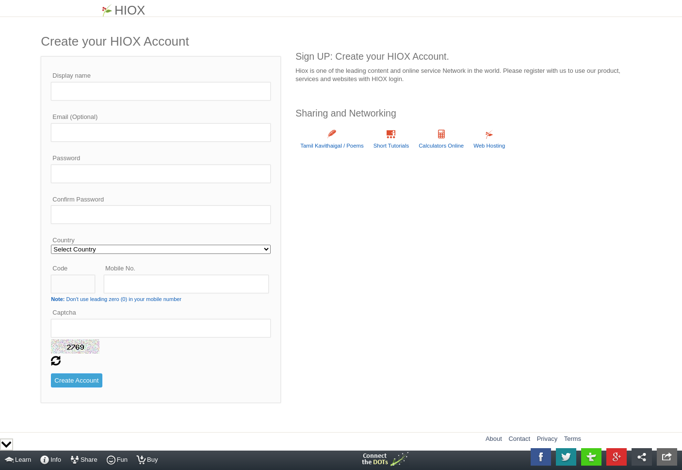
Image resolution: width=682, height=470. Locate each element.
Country (63, 240)
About (494, 438)
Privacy (547, 438)
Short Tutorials (391, 146)
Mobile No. (120, 268)
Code (59, 268)
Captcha (64, 312)
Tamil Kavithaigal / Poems (331, 146)
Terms (572, 438)
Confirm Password (78, 199)
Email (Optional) (74, 116)
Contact (519, 438)
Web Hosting (489, 146)
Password (66, 158)
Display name (71, 75)
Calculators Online (441, 146)
